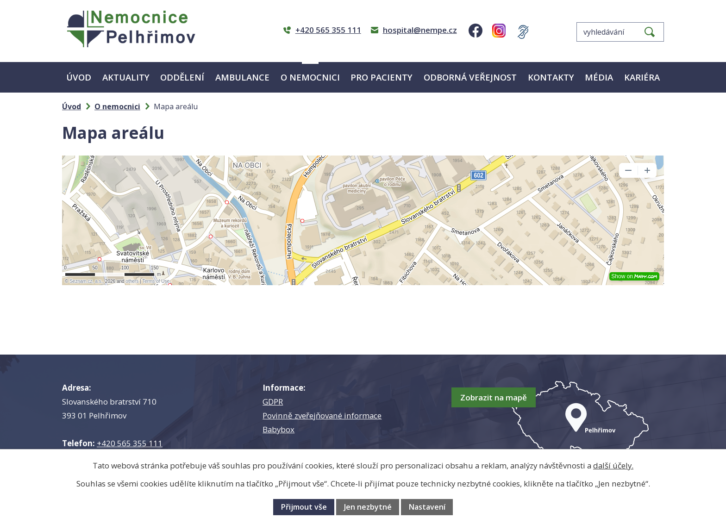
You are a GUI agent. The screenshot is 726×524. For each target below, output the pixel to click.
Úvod (78, 77)
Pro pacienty (381, 77)
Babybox (278, 429)
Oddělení (182, 77)
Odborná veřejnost (470, 77)
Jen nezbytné (368, 507)
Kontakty (551, 77)
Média (599, 77)
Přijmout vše (304, 507)
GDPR (273, 401)
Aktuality (126, 77)
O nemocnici (310, 77)
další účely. (613, 465)
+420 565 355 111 (130, 443)
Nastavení (426, 507)
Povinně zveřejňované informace (322, 415)
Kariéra (642, 77)
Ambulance (242, 77)
